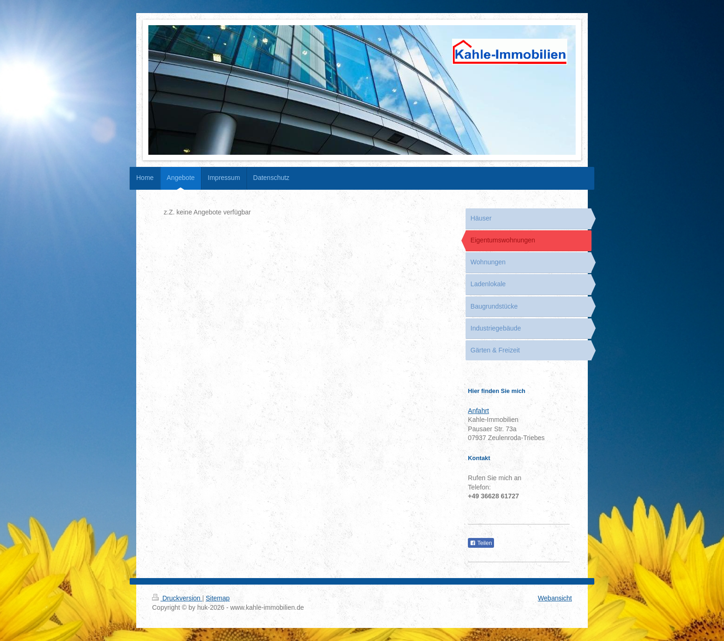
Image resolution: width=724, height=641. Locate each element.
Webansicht (555, 598)
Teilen (481, 543)
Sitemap (218, 598)
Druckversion (177, 598)
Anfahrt (478, 410)
